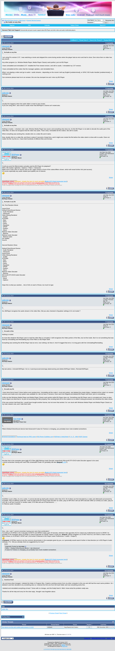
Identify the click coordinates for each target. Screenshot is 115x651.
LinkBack (73, 40)
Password (90, 22)
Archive (109, 638)
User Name (91, 20)
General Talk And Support (34, 20)
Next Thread (63, 613)
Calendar (47, 25)
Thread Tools (83, 40)
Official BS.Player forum (99, 638)
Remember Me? (109, 20)
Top (113, 638)
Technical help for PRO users (26, 436)
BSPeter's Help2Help (61, 436)
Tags (3, 606)
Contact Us (87, 638)
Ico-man (17, 419)
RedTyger (65, 646)
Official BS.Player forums (11, 20)
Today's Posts (75, 25)
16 (64, 649)
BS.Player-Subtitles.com (45, 436)
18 (67, 649)
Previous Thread (54, 613)
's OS (61, 462)
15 (62, 649)
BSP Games (83, 436)
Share (111, 81)
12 (57, 649)
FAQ (29, 25)
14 (60, 649)
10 (53, 649)
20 (70, 649)
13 (58, 649)
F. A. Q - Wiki (74, 436)
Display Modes (108, 40)
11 (55, 649)
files (7, 609)
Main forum (22, 20)
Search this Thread (95, 40)
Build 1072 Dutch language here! (56, 181)
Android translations (9, 436)
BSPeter (15, 154)
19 (69, 649)
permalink (110, 43)
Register (12, 25)
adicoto (5, 93)
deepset (5, 46)
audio (3, 609)
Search (103, 25)
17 (65, 649)
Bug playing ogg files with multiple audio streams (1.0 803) (18, 627)
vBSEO (63, 645)
